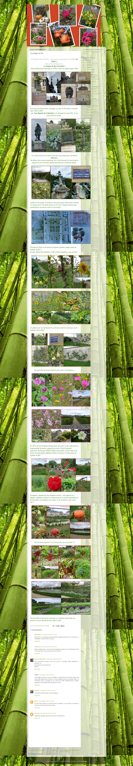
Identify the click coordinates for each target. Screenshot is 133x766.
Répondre (37, 641)
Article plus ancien (72, 750)
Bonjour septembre (91, 112)
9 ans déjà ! (89, 103)
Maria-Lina (38, 646)
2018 (86, 65)
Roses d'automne (91, 81)
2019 (86, 62)
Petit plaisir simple (91, 109)
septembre (90, 77)
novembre (89, 72)
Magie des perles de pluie (93, 86)
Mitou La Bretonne (40, 659)
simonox (73, 761)
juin (88, 120)
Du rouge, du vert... (91, 91)
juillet (88, 117)
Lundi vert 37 (89, 101)
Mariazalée (38, 634)
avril (88, 125)
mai (88, 122)
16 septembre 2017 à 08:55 (53, 659)
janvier (89, 132)
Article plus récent (37, 750)
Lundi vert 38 (89, 96)
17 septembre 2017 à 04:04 (46, 674)
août (88, 115)
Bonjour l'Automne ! (91, 88)
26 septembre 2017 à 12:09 (48, 713)
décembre (89, 69)
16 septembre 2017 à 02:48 (49, 646)
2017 (86, 67)
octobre (89, 74)
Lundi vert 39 (89, 84)
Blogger (85, 761)
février (88, 130)
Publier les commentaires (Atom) (47, 754)
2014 (86, 140)
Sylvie (36, 701)
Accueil (54, 750)
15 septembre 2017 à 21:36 (49, 634)
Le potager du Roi (91, 98)
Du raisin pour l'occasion (93, 79)
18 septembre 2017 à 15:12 (46, 701)
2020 (86, 60)
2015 (86, 137)
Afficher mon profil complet (90, 151)
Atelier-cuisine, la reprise (93, 93)
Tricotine (37, 713)
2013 (86, 142)
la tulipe (37, 690)
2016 (86, 135)
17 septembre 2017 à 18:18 (47, 690)
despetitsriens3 (89, 149)
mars (88, 127)
